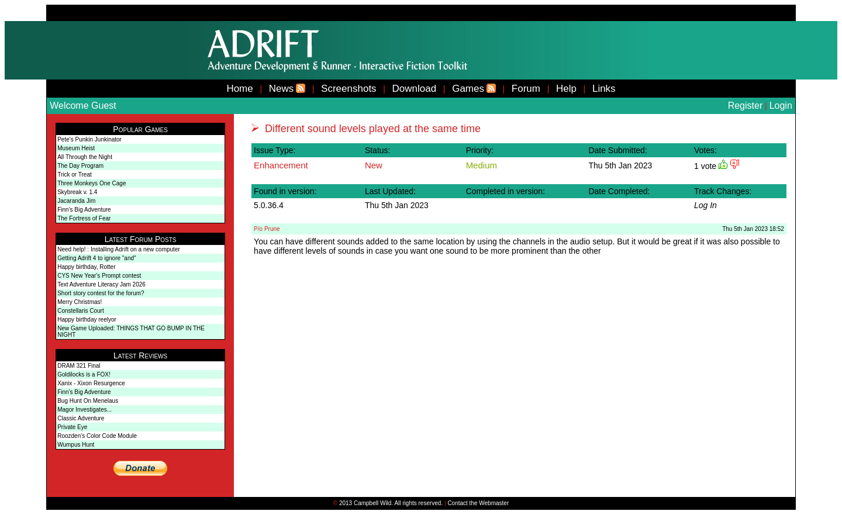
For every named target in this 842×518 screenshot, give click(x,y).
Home (239, 88)
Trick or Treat (74, 174)
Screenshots (349, 88)
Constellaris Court (80, 311)
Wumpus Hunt (75, 444)
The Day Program (80, 166)
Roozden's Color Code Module (97, 436)
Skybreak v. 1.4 (77, 192)
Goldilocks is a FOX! (84, 374)
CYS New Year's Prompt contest (99, 275)
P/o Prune (266, 229)
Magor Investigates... (84, 409)
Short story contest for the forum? (100, 293)
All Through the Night (84, 157)
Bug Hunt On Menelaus (87, 401)
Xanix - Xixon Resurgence (91, 383)
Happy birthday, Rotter (86, 267)
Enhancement (281, 165)
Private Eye (72, 427)
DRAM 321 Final (78, 365)
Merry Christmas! (79, 302)
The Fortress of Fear (84, 218)
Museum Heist (76, 148)
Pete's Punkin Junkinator (89, 139)
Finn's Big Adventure (84, 209)
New (373, 165)
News (281, 88)
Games (468, 88)
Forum (526, 88)
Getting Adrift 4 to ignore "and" (96, 258)
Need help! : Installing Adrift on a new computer (118, 249)
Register (745, 105)
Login (780, 105)
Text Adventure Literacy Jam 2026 (101, 284)
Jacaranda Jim (76, 201)
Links (604, 88)
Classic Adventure (80, 418)
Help (566, 88)
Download (414, 88)
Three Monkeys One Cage (91, 183)
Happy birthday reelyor (86, 319)
